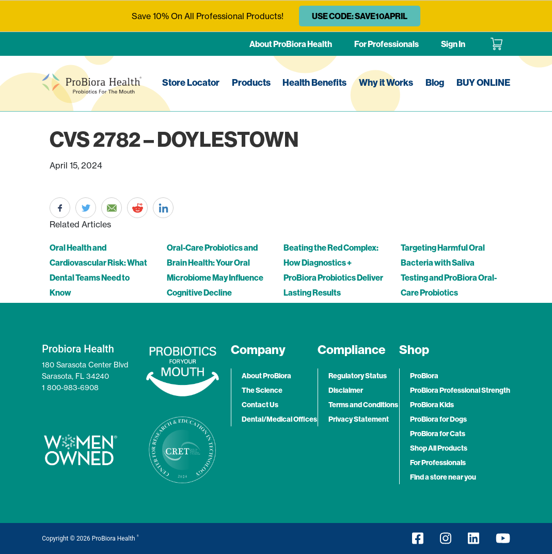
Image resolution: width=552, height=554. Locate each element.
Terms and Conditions (363, 404)
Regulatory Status (357, 375)
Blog (434, 82)
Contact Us (260, 404)
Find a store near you (443, 477)
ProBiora (424, 375)
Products (251, 82)
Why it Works (386, 82)
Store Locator (190, 82)
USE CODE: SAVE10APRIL (359, 16)
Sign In (453, 44)
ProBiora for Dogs (438, 419)
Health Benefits (314, 82)
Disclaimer (345, 390)
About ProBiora (266, 375)
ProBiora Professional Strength (460, 390)
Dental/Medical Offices (279, 419)
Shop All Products (438, 448)
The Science (262, 390)
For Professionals (386, 44)
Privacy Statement (358, 419)
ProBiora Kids (432, 404)
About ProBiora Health (290, 44)
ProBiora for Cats (437, 433)
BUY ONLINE (483, 82)
